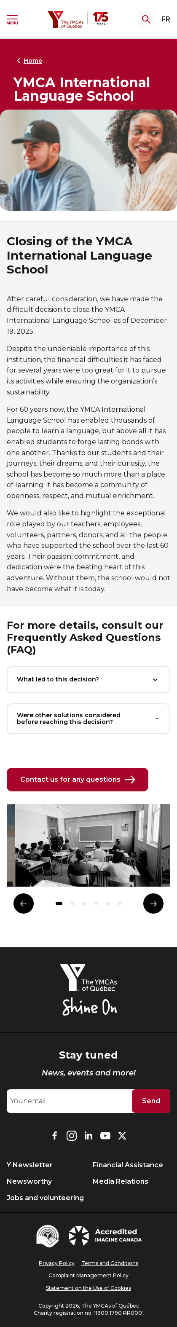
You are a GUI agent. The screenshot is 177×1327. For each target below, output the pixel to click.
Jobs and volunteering (45, 1198)
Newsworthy (29, 1181)
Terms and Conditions (109, 1263)
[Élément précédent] (23, 903)
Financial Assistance (128, 1165)
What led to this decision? (88, 680)
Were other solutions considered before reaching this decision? (88, 718)
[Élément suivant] (153, 903)
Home (27, 61)
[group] (88, 848)
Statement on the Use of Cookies (88, 1288)
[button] (59, 903)
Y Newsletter (30, 1165)
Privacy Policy (57, 1263)
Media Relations (120, 1181)
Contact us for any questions (77, 780)
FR (165, 19)
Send (151, 1101)
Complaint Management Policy (88, 1275)
